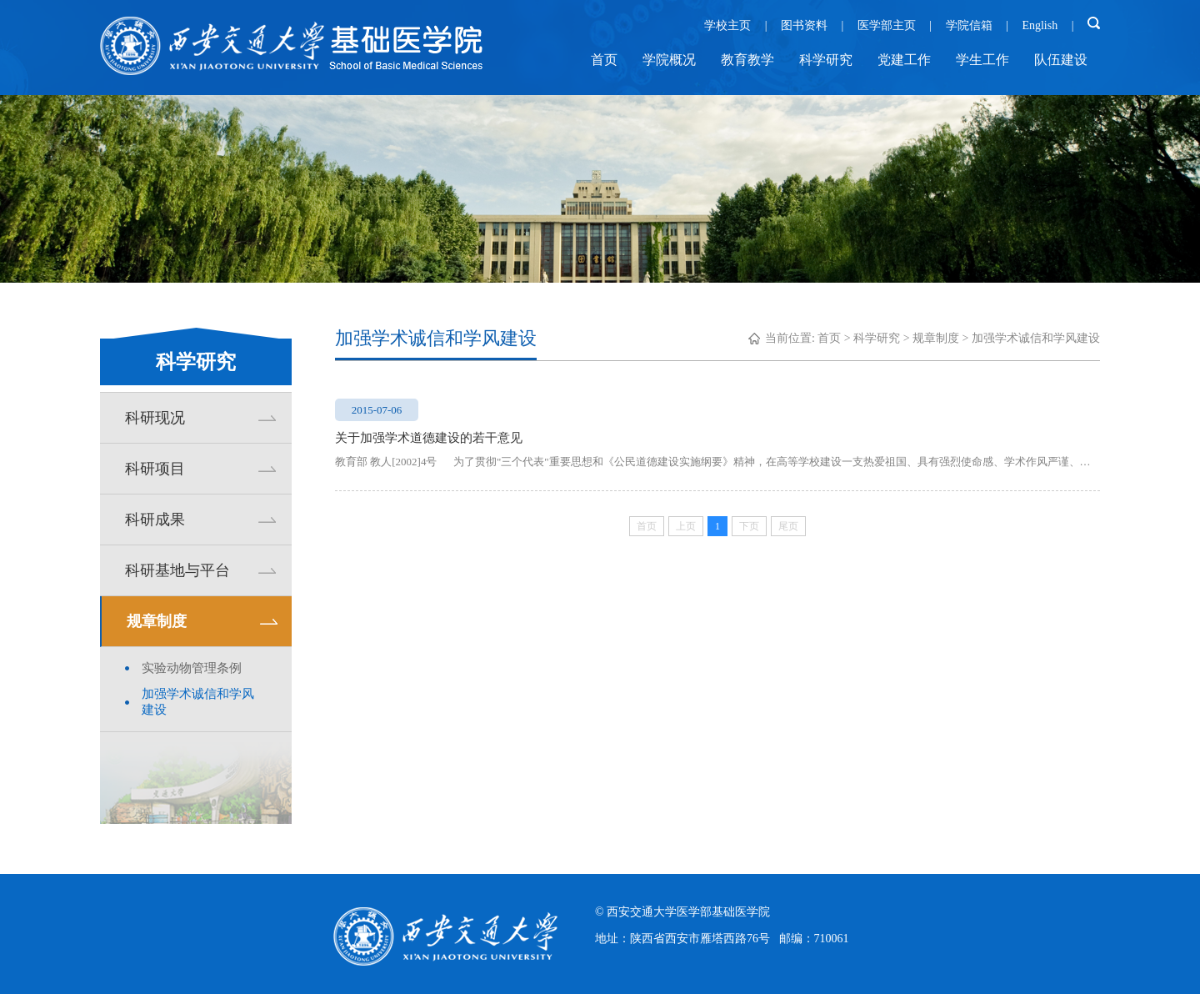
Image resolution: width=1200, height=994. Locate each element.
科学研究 (825, 60)
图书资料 (804, 25)
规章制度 (935, 338)
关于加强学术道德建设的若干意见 (428, 437)
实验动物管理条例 (192, 668)
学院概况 (669, 60)
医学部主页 (887, 25)
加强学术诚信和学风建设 (198, 701)
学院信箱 (969, 25)
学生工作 (982, 60)
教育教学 (747, 60)
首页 (604, 60)
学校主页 (727, 25)
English (1040, 25)
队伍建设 (1061, 60)
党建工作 (904, 60)
